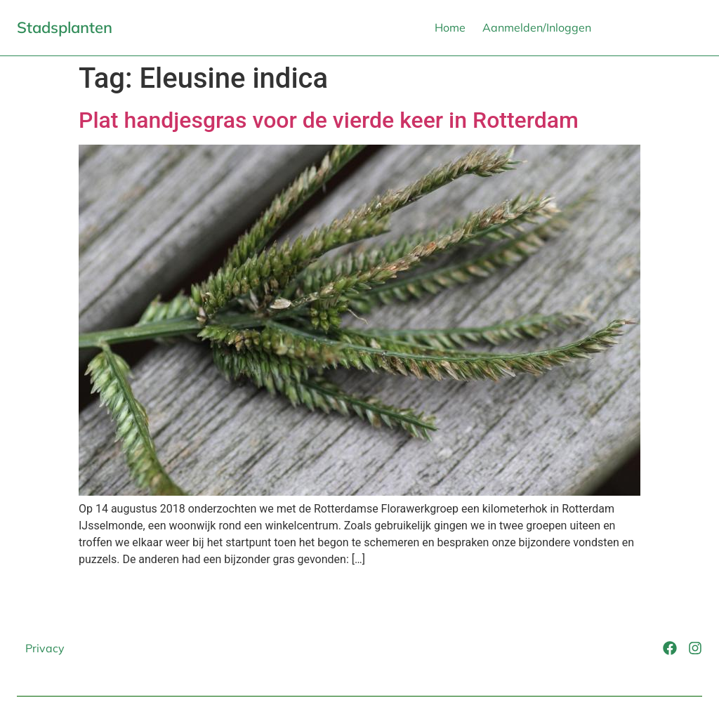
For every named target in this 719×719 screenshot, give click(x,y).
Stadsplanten (64, 27)
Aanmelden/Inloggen (536, 27)
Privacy (45, 648)
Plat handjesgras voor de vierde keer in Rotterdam (329, 120)
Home (450, 27)
